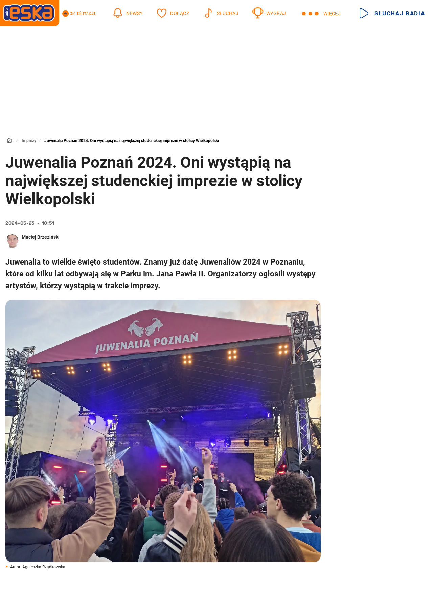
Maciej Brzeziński (41, 237)
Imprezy (29, 140)
